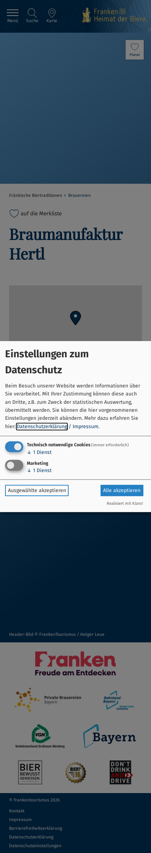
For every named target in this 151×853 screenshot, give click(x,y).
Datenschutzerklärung (42, 426)
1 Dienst (39, 452)
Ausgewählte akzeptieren (37, 490)
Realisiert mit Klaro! (125, 503)
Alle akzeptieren (121, 490)
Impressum (85, 426)
